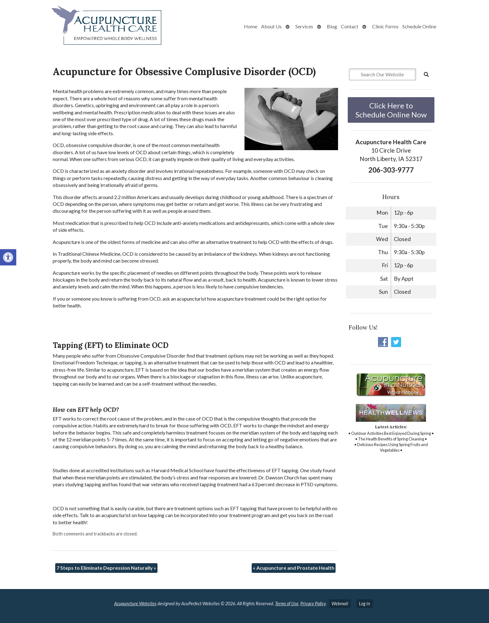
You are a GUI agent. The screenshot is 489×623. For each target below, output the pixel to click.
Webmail (340, 603)
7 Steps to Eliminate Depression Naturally (106, 568)
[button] (8, 257)
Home (250, 26)
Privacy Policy (313, 603)
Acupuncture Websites (135, 603)
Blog (332, 26)
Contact (349, 26)
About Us (271, 26)
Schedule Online (419, 26)
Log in (364, 603)
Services (304, 26)
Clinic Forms (385, 26)
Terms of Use (286, 603)
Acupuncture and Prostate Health (293, 568)
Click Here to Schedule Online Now (391, 110)
